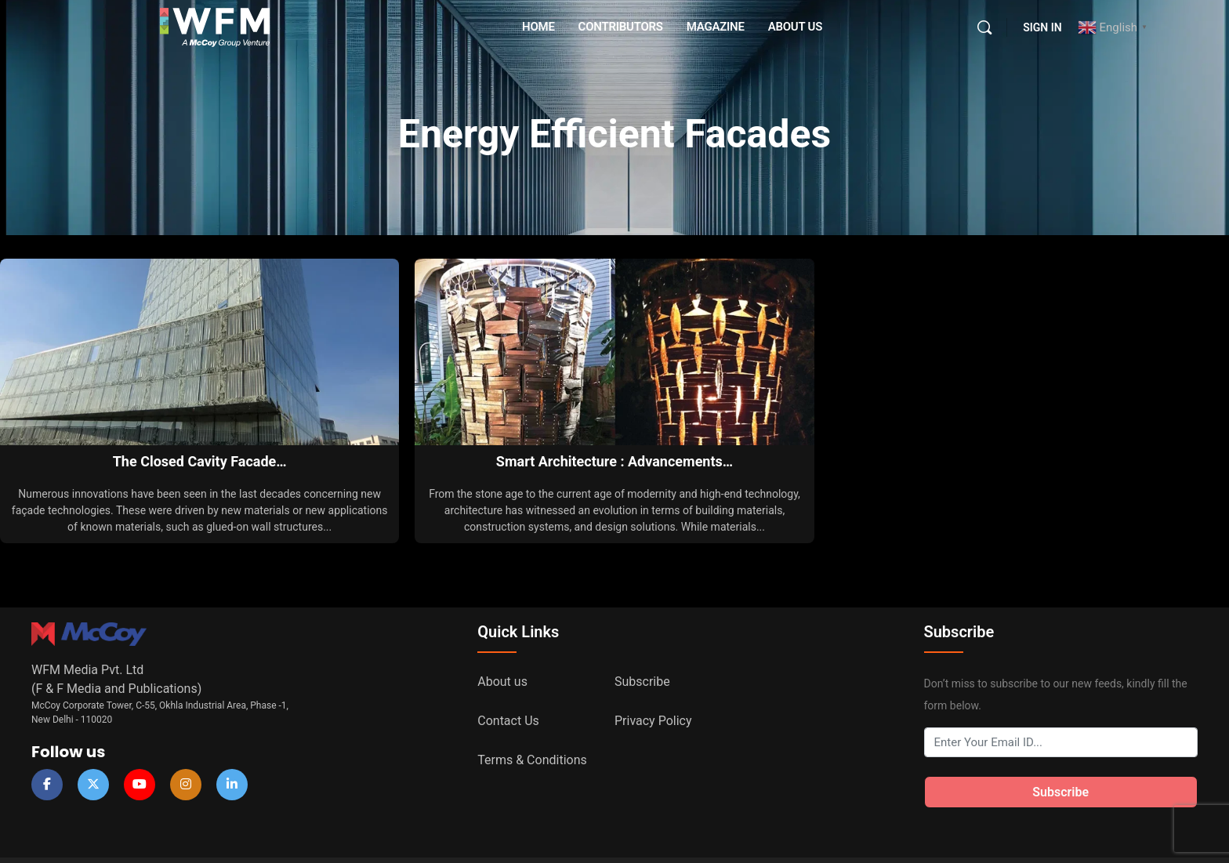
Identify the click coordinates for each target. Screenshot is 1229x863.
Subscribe (642, 681)
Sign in (1042, 27)
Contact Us (508, 720)
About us (502, 681)
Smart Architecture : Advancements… (614, 461)
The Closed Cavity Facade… (200, 461)
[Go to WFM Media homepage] (215, 26)
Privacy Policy (653, 720)
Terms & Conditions (532, 759)
